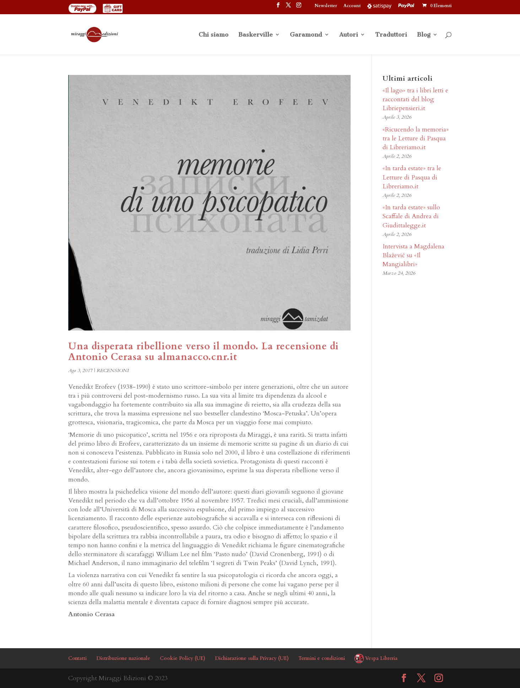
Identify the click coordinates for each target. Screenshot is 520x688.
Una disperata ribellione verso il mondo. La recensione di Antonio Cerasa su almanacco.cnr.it (203, 352)
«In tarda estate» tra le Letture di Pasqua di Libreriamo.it (412, 177)
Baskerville (255, 35)
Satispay (379, 6)
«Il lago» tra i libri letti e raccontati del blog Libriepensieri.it (415, 99)
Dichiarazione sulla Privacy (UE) (252, 658)
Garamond (306, 35)
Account (352, 6)
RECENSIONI (113, 370)
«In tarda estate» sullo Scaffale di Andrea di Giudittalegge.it (411, 216)
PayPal (407, 6)
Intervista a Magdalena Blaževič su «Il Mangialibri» (413, 255)
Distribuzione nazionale (123, 658)
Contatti (77, 658)
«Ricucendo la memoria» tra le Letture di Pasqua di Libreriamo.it (416, 138)
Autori (348, 35)
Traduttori (391, 35)
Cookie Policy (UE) (182, 658)
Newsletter (326, 6)
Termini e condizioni (321, 658)
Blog (423, 35)
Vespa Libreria (381, 658)
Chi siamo (213, 35)
